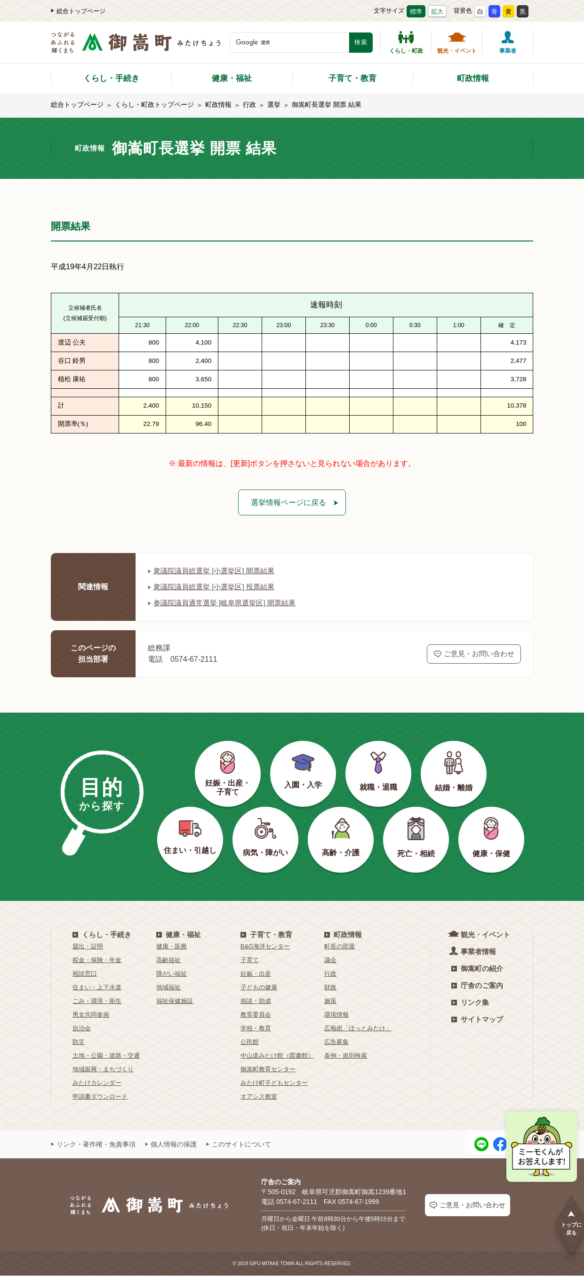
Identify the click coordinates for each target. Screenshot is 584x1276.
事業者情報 (473, 951)
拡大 (437, 11)
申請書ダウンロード (100, 1097)
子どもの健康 (258, 988)
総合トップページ (78, 11)
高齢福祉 (168, 960)
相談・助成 (255, 1001)
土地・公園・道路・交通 (106, 1056)
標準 (416, 11)
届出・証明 (87, 947)
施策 (330, 1001)
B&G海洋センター (265, 947)
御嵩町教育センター (268, 1070)
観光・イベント (457, 42)
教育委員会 (255, 1015)
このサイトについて (238, 1145)
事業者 (507, 42)
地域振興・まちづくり (103, 1070)
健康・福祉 (232, 78)
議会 (330, 960)
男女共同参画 (90, 1015)
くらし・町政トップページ (154, 104)
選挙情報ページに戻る (288, 502)
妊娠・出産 (255, 974)
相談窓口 (84, 974)
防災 (78, 1042)
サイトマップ (477, 1020)
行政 (249, 104)
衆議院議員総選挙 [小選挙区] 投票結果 (215, 588)
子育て (249, 960)
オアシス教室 (258, 1097)
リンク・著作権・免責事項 (93, 1145)
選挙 (273, 104)
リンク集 (470, 1003)
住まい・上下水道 (96, 988)
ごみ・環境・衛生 (96, 1001)
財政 (330, 988)
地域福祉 (168, 988)
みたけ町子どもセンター (274, 1083)
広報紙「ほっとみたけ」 (358, 1029)
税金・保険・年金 (96, 960)
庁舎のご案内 (477, 986)
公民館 (249, 1042)
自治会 (81, 1029)
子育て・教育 (352, 78)
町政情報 (473, 78)
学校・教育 (255, 1029)
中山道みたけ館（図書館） (277, 1056)
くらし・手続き (111, 78)
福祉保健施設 (174, 1001)
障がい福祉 (171, 974)
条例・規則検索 (345, 1056)
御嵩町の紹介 (477, 969)
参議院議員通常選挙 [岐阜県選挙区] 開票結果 (226, 604)
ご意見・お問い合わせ (474, 654)
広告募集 (336, 1042)
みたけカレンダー (96, 1083)
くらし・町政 (406, 42)
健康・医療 (171, 947)
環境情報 (336, 1015)
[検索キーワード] (289, 42)
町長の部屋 (339, 947)
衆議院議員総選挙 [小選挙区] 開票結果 (215, 572)
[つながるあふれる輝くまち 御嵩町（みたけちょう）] (136, 47)
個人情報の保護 (171, 1145)
